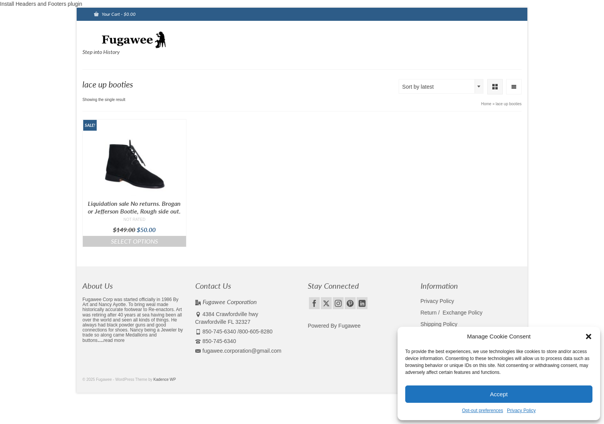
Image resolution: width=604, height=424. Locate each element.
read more (114, 340)
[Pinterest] (350, 303)
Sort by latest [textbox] (418, 87)
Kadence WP (164, 379)
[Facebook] (314, 303)
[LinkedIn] (362, 303)
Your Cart (115, 14)
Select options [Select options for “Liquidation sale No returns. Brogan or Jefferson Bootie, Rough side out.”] (134, 241)
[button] (588, 336)
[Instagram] (338, 303)
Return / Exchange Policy (452, 313)
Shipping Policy (439, 324)
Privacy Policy (521, 410)
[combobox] (441, 86)
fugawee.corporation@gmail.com (238, 351)
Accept (499, 394)
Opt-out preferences (482, 410)
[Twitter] (326, 303)
